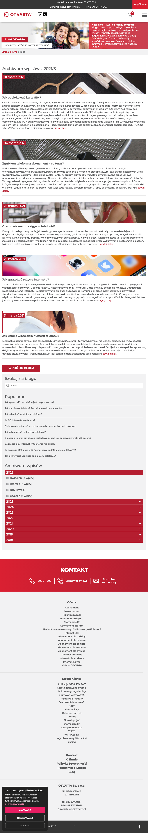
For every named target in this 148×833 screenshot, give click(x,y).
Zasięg (72, 742)
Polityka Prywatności (72, 763)
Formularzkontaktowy (109, 581)
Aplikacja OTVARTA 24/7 (72, 684)
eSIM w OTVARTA (72, 665)
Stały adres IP (72, 622)
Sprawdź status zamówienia (65, 6)
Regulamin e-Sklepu (71, 768)
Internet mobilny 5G (71, 618)
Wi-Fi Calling (71, 734)
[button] (130, 15)
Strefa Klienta (71, 679)
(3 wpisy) (21, 495)
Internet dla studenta (72, 658)
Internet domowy (72, 654)
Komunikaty (72, 709)
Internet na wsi (71, 661)
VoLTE (71, 731)
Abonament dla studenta (71, 647)
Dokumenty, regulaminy (72, 691)
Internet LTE (72, 633)
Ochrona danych (71, 713)
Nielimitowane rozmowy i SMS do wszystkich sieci (72, 629)
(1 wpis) (17, 489)
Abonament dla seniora (71, 643)
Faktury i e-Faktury (72, 698)
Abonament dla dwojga (71, 650)
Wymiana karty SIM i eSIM (72, 738)
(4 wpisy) (22, 478)
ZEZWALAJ (25, 810)
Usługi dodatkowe (71, 727)
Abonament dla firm (71, 625)
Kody (72, 705)
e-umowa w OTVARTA (71, 695)
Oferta (71, 602)
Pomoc (72, 716)
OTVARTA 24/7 (96, 6)
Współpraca (140, 4)
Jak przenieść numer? (71, 702)
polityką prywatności (14, 804)
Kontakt (72, 755)
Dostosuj (25, 825)
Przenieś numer (72, 614)
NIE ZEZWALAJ (25, 818)
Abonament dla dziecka (72, 640)
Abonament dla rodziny (71, 636)
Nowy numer (71, 611)
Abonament (72, 607)
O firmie (71, 759)
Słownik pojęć (72, 720)
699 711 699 (90, 2)
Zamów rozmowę (76, 580)
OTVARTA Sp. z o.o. (71, 785)
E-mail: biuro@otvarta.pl (72, 809)
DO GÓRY (74, 826)
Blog (71, 772)
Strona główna (9, 52)
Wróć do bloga (21, 368)
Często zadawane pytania (71, 687)
